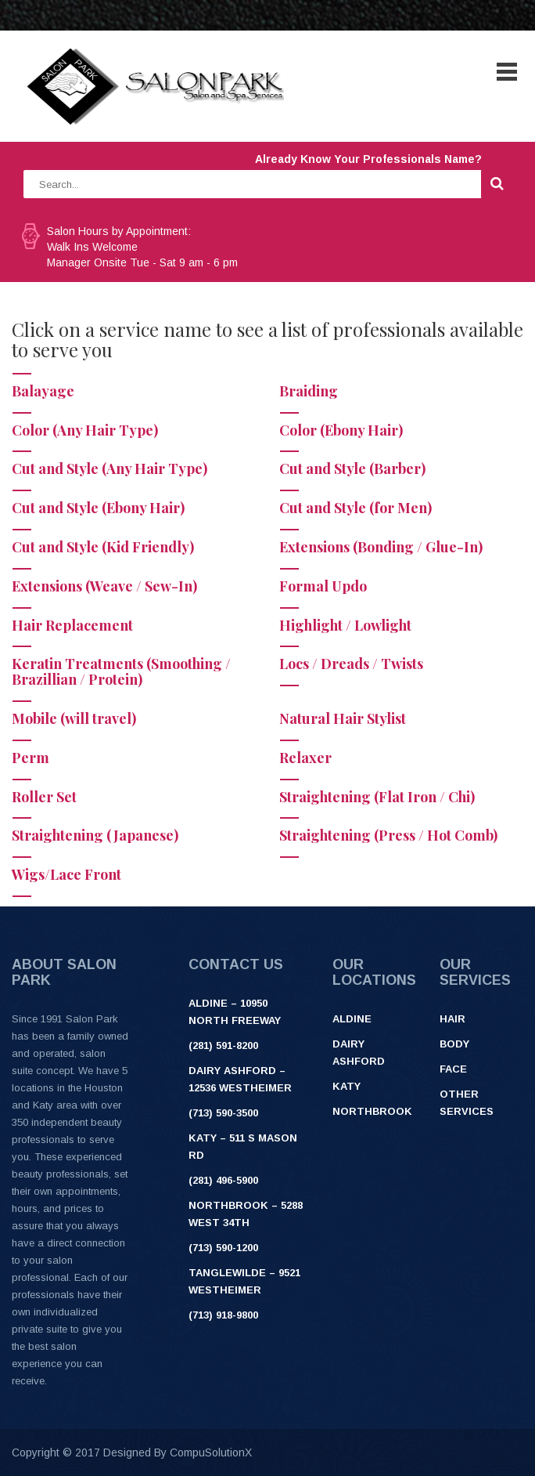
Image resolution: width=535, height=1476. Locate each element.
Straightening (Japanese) (95, 835)
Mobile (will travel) (74, 718)
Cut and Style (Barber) (352, 468)
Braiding (308, 391)
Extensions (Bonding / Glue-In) (381, 546)
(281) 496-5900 (223, 1180)
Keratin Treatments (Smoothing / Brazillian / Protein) (121, 671)
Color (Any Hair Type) (85, 430)
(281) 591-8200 (223, 1045)
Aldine (352, 1019)
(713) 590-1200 (223, 1248)
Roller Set (44, 796)
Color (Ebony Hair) (341, 430)
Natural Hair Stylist (342, 718)
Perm (30, 757)
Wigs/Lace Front (66, 874)
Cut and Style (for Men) (355, 507)
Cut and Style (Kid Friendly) (103, 546)
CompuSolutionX (211, 1452)
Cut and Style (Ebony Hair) (98, 507)
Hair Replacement (72, 625)
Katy (346, 1086)
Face (453, 1069)
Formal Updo (323, 586)
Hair (452, 1019)
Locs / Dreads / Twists (351, 663)
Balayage (43, 391)
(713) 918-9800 (223, 1315)
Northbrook (372, 1111)
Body (454, 1044)
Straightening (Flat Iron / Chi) (377, 796)
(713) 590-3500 (223, 1113)
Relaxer (305, 757)
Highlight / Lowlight (345, 625)
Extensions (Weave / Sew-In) (104, 586)
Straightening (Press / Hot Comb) (388, 835)
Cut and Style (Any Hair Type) (109, 468)
